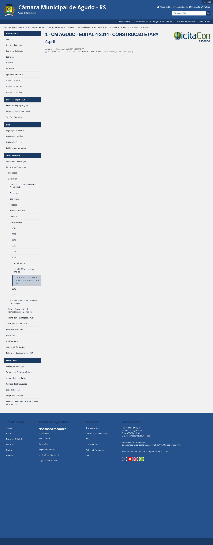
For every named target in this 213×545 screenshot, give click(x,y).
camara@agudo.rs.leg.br (139, 435)
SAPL (201, 21)
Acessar (207, 1)
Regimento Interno (46, 449)
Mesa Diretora (44, 438)
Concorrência (83, 27)
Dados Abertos (92, 444)
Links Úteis (11, 360)
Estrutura (10, 444)
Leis (8, 124)
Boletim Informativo (95, 450)
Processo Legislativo (15, 99)
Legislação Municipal (47, 460)
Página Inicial (124, 21)
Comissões (43, 444)
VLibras (207, 7)
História (9, 433)
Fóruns (89, 439)
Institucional (12, 33)
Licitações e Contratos (55, 27)
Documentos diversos (185, 21)
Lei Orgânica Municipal (48, 455)
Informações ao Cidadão (97, 433)
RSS (208, 21)
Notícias (9, 450)
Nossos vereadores (52, 429)
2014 (92, 27)
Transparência (37, 27)
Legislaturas (43, 433)
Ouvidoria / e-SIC (141, 21)
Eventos (9, 455)
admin (50, 49)
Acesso (9, 428)
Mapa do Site (166, 7)
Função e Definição (14, 439)
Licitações (71, 27)
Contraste (195, 7)
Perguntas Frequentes (162, 21)
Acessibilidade (181, 7)
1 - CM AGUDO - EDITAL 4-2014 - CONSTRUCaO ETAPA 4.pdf (73, 51)
